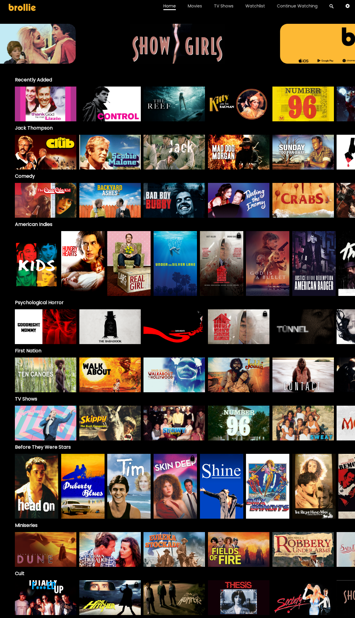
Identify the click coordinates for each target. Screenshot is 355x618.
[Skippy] (110, 423)
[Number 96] (238, 423)
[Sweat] (303, 423)
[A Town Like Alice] (110, 549)
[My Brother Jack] (174, 152)
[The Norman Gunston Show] (45, 423)
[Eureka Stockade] (174, 549)
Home (169, 6)
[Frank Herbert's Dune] (45, 549)
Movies (195, 6)
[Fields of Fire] (238, 549)
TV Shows (223, 6)
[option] (45, 104)
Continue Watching (297, 6)
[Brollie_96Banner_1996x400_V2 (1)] (177, 61)
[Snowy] (174, 423)
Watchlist (255, 6)
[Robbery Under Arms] (303, 549)
